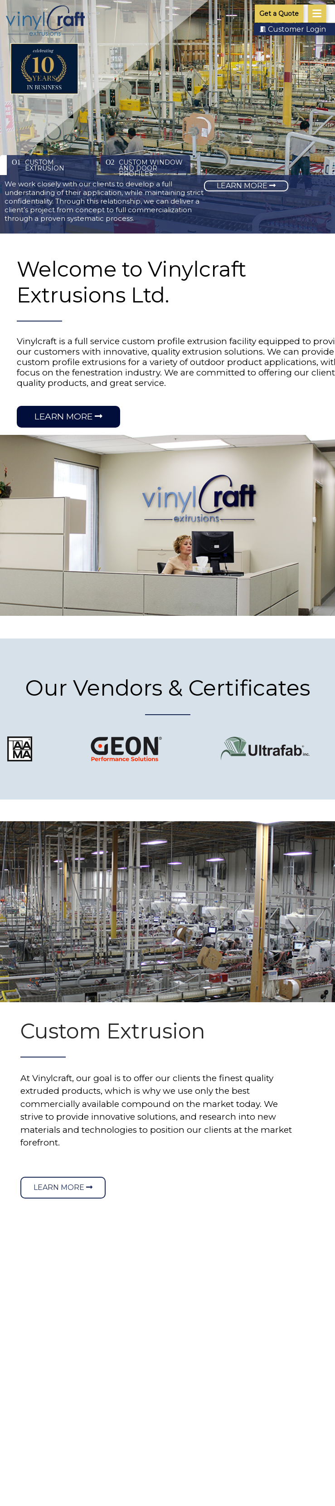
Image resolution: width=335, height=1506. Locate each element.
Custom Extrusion (38, 165)
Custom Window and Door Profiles (144, 165)
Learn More (246, 185)
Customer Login (297, 29)
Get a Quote (279, 14)
